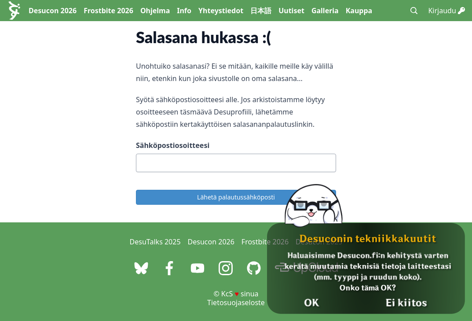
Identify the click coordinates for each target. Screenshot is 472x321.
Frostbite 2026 (108, 10)
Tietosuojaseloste (236, 302)
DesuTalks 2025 (155, 242)
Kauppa (359, 10)
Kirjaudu (446, 10)
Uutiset (291, 10)
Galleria (325, 10)
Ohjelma (155, 10)
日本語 (260, 10)
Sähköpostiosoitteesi (172, 145)
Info (184, 10)
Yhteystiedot (220, 10)
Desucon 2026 (53, 10)
